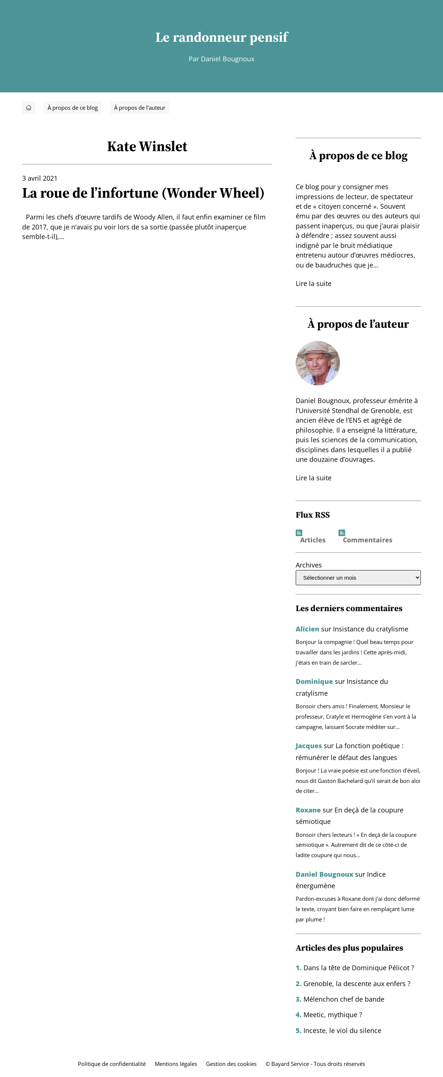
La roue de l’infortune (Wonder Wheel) (143, 193)
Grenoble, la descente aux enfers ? (357, 983)
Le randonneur (201, 37)
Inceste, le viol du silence (342, 1030)
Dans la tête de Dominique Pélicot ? (358, 967)
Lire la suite (314, 283)
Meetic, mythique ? (332, 1014)
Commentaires (367, 539)
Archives (309, 564)
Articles (313, 539)
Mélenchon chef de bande (343, 999)
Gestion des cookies (231, 1064)
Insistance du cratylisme (370, 628)
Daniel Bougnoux (324, 874)
